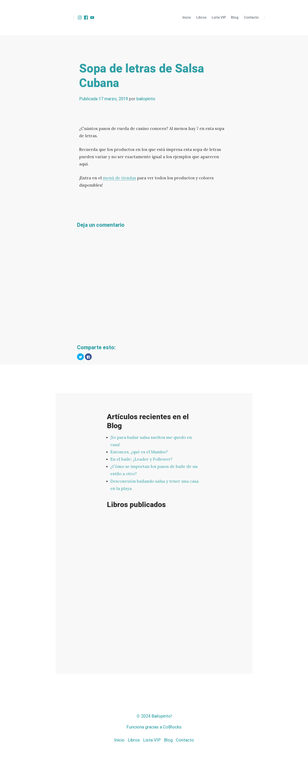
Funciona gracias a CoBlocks (154, 727)
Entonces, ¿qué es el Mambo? (139, 451)
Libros (201, 17)
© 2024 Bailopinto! (154, 716)
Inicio (186, 17)
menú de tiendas (119, 177)
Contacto (251, 17)
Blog (234, 17)
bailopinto (145, 99)
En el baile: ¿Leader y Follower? (141, 459)
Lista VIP (219, 17)
